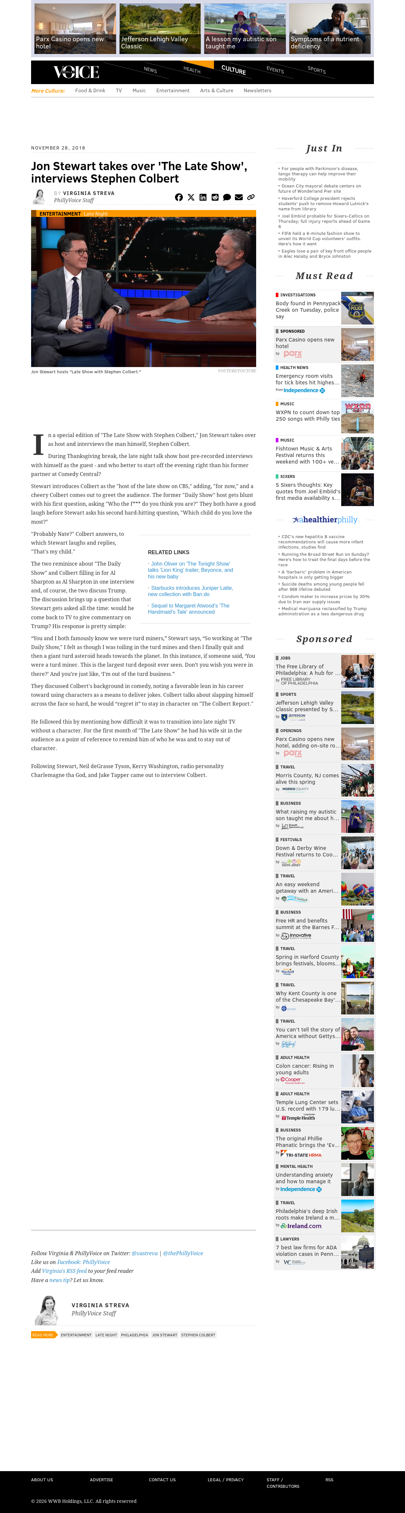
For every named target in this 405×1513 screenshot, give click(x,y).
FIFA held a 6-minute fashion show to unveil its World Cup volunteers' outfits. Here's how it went (319, 238)
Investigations (298, 295)
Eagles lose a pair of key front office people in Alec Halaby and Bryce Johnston (324, 253)
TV (119, 90)
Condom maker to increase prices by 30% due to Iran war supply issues (324, 599)
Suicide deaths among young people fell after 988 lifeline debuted (321, 586)
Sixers (287, 476)
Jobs (285, 658)
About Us (42, 1479)
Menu (41, 72)
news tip (59, 1280)
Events (275, 69)
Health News (294, 367)
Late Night (96, 213)
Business (290, 803)
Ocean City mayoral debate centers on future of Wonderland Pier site (319, 188)
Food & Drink (90, 90)
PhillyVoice (76, 72)
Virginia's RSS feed (64, 1271)
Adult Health (294, 1057)
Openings (291, 730)
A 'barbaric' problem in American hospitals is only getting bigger (315, 574)
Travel (287, 767)
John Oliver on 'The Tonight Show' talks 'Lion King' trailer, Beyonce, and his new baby (190, 570)
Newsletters (258, 90)
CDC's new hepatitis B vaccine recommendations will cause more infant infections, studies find (320, 541)
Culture (233, 70)
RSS (329, 1479)
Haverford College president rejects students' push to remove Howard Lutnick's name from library (323, 203)
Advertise (101, 1479)
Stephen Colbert (198, 1334)
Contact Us (162, 1479)
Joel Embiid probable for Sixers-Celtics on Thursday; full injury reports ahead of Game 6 (324, 221)
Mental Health (296, 1166)
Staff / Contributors (283, 1482)
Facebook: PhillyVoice (83, 1262)
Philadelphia (134, 1334)
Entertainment (173, 90)
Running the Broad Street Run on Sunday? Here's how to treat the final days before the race (324, 559)
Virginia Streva (89, 192)
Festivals (291, 839)
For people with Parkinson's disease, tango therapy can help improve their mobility (318, 173)
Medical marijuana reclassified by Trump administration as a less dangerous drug (322, 611)
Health (192, 69)
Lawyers (289, 1239)
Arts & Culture (216, 90)
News (150, 70)
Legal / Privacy (226, 1479)
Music (139, 90)
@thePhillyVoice (183, 1253)
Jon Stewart (164, 1334)
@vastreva (145, 1253)
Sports (317, 69)
